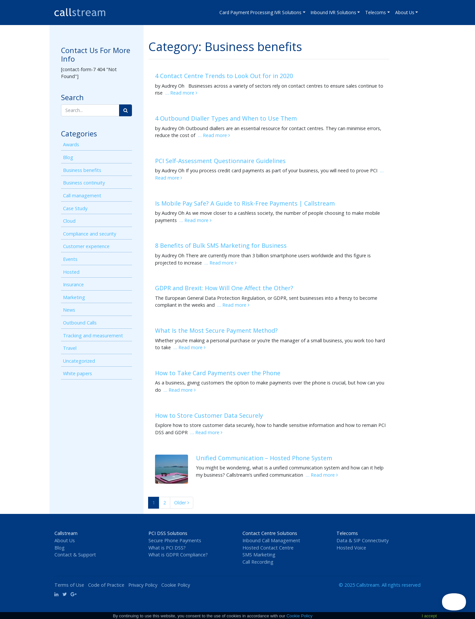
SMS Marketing (258, 554)
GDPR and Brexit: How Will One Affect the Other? (224, 288)
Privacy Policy (142, 585)
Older (181, 502)
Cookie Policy (175, 585)
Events (70, 259)
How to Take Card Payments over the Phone (217, 373)
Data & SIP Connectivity (362, 540)
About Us (404, 12)
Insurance (73, 284)
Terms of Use (69, 585)
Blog (68, 157)
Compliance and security (89, 234)
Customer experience (86, 246)
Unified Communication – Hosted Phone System (264, 458)
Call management (82, 195)
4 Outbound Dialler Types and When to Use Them (226, 118)
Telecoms (375, 12)
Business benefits (82, 170)
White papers (77, 373)
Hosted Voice (351, 548)
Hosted (71, 272)
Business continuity (84, 183)
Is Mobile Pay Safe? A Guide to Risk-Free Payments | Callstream (245, 203)
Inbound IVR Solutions (333, 12)
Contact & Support (75, 554)
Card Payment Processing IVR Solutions (260, 12)
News (69, 310)
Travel (70, 348)
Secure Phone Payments (174, 540)
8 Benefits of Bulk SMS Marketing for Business (221, 245)
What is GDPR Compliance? (178, 554)
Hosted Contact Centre (268, 548)
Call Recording (257, 562)
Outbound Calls (80, 323)
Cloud (69, 221)
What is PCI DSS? (167, 548)
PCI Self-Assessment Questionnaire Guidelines (220, 161)
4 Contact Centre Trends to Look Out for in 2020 (224, 76)
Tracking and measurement (93, 335)
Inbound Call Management (271, 540)
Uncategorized (79, 361)
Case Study (75, 208)
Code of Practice (106, 585)
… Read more (181, 93)
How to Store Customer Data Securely (209, 415)
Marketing (74, 297)
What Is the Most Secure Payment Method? (216, 330)
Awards (71, 144)
